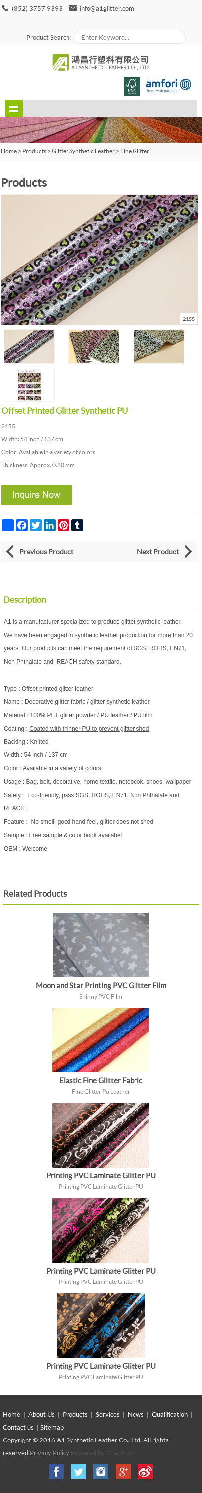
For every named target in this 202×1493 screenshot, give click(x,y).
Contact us (18, 1427)
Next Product (158, 551)
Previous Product (46, 551)
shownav (14, 108)
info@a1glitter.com (107, 8)
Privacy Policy (49, 1453)
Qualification (170, 1414)
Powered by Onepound (103, 1453)
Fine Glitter (134, 151)
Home (11, 1414)
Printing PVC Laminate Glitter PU (101, 1175)
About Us (41, 1414)
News (136, 1414)
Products (34, 151)
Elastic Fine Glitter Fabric (100, 1080)
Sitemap (52, 1427)
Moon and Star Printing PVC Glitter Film (101, 985)
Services (108, 1414)
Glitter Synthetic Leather (83, 151)
